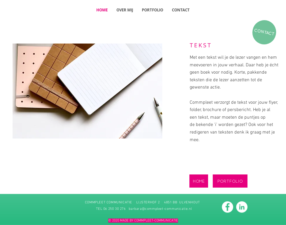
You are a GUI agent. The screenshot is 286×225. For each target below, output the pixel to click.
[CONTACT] (264, 32)
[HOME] (198, 181)
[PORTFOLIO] (230, 181)
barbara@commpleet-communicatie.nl (160, 209)
